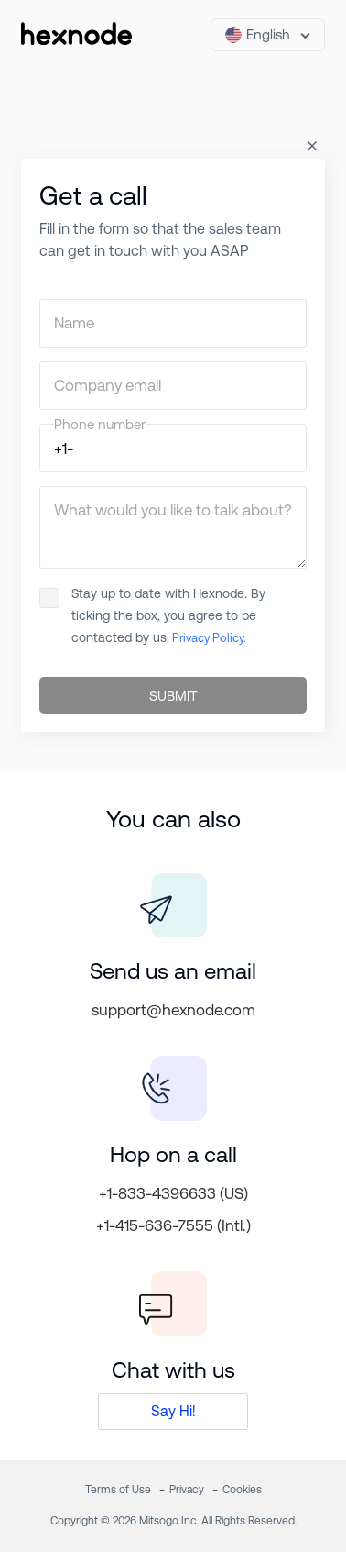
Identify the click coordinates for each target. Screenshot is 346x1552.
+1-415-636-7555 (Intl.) (173, 1225)
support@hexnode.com (173, 1010)
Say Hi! (173, 1411)
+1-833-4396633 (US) (173, 1193)
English (257, 35)
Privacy (186, 1489)
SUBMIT (173, 696)
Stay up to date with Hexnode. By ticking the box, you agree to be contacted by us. (152, 615)
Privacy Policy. (207, 638)
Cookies (242, 1489)
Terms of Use (118, 1489)
